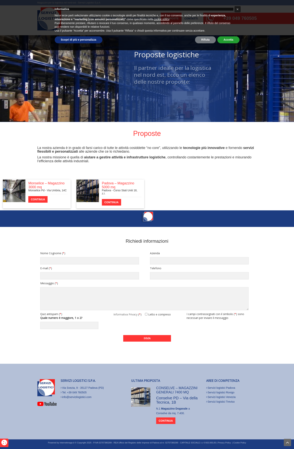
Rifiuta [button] (205, 438)
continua (38, 199)
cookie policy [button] (161, 418)
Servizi (112, 18)
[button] (238, 408)
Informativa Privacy (125, 314)
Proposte (171, 18)
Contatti (191, 18)
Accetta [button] (228, 438)
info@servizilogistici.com (76, 397)
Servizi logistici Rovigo (221, 392)
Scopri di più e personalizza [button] (78, 438)
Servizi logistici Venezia (222, 397)
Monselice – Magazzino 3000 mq (46, 185)
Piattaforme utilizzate (140, 18)
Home (79, 18)
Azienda (95, 18)
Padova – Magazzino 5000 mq (118, 185)
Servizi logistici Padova (221, 387)
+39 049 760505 (240, 18)
